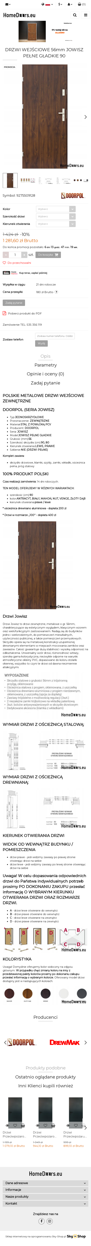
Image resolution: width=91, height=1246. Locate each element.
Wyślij (41, 343)
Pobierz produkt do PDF (22, 313)
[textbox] (52, 209)
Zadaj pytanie (13, 302)
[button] (81, 4)
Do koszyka (48, 255)
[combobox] (56, 209)
